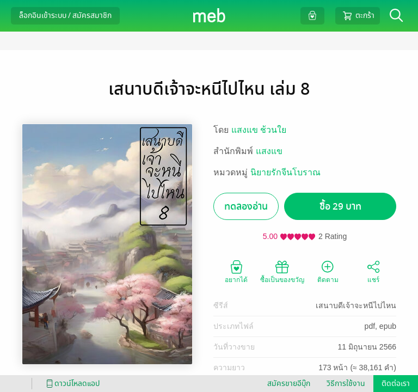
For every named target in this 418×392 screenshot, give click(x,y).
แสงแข (269, 151)
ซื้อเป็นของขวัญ (282, 271)
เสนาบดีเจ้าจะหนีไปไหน (356, 305)
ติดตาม (328, 271)
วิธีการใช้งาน (346, 383)
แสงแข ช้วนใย (258, 129)
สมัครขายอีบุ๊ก (288, 383)
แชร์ (373, 271)
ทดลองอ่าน (246, 206)
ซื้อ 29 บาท (340, 206)
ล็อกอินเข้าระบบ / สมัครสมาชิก (65, 15)
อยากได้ (236, 271)
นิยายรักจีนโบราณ (285, 172)
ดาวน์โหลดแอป (71, 383)
